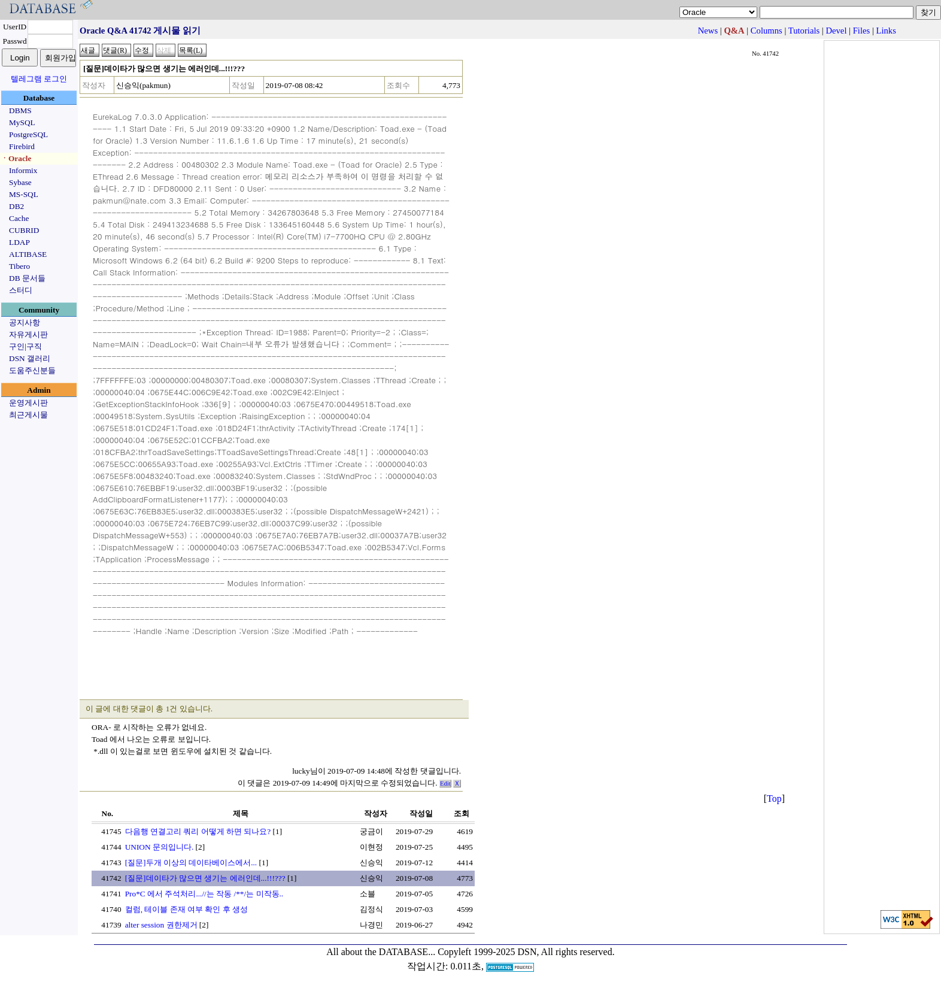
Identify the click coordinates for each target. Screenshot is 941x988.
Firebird (22, 146)
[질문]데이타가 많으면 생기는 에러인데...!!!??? (205, 878)
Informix (23, 170)
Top (774, 798)
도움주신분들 (32, 370)
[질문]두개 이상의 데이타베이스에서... (191, 862)
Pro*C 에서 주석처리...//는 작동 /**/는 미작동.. (204, 893)
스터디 (20, 290)
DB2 (16, 206)
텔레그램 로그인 (39, 78)
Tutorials (803, 30)
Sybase (20, 182)
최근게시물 (28, 414)
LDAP (19, 242)
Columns (766, 30)
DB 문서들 (27, 278)
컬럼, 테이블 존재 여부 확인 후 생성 (186, 909)
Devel (835, 30)
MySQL (22, 122)
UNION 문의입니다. (159, 846)
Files (861, 30)
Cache (19, 218)
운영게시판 (28, 402)
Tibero (19, 266)
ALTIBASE (28, 254)
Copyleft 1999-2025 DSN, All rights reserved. (526, 952)
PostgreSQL (28, 134)
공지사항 (24, 322)
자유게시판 (28, 334)
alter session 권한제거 (161, 924)
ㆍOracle (16, 158)
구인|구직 (25, 346)
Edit (445, 783)
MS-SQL (23, 194)
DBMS (20, 110)
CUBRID (24, 230)
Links (886, 30)
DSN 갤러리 (29, 358)
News (708, 30)
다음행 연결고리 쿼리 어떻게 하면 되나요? (198, 831)
